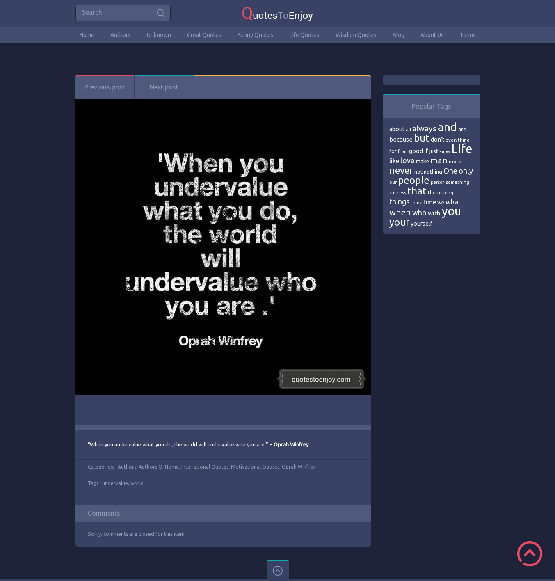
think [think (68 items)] (416, 202)
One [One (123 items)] (450, 171)
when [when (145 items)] (400, 212)
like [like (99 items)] (394, 161)
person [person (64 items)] (438, 182)
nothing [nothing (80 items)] (433, 171)
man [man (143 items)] (439, 160)
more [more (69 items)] (455, 161)
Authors (120, 35)
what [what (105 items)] (453, 202)
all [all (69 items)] (408, 129)
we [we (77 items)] (440, 202)
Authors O (150, 466)
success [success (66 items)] (397, 192)
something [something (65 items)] (457, 182)
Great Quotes (204, 35)
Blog (398, 35)
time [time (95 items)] (429, 202)
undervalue (115, 483)
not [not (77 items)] (418, 171)
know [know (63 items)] (444, 151)
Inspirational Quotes (204, 466)
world (137, 483)
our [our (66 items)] (393, 182)
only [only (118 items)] (466, 171)
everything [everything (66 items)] (457, 139)
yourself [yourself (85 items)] (421, 223)
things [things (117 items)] (399, 201)
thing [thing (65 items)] (447, 192)
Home (87, 35)
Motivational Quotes (255, 466)
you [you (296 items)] (451, 211)
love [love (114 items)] (407, 160)
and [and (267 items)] (447, 127)
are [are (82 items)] (462, 129)
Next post (164, 87)
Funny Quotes (256, 35)
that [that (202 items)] (417, 191)
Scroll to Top (530, 554)
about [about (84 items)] (396, 129)
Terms (468, 35)
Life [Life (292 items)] (461, 149)
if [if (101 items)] (426, 150)
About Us (432, 35)
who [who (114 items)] (419, 212)
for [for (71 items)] (393, 151)
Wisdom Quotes (356, 35)
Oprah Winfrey (299, 466)
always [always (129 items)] (424, 128)
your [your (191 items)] (399, 222)
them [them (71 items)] (434, 192)
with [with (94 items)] (434, 213)
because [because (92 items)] (401, 139)
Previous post (105, 87)
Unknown (159, 35)
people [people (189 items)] (413, 180)
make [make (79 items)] (422, 161)
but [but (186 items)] (421, 138)
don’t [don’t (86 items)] (437, 139)
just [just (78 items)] (433, 151)
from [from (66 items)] (403, 151)
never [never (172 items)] (401, 170)
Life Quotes (305, 35)
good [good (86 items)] (416, 151)
